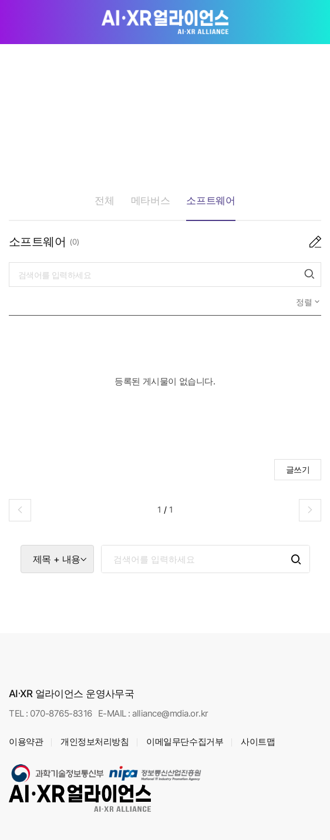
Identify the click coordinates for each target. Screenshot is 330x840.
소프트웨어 (210, 200)
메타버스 (150, 200)
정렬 (305, 302)
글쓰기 (298, 469)
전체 (104, 200)
